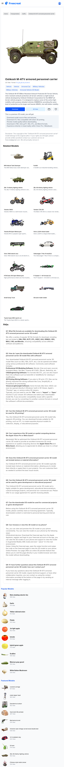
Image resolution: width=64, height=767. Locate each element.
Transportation (15, 14)
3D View (35, 109)
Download (15, 109)
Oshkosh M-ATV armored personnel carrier (41, 14)
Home (6, 14)
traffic (24, 14)
